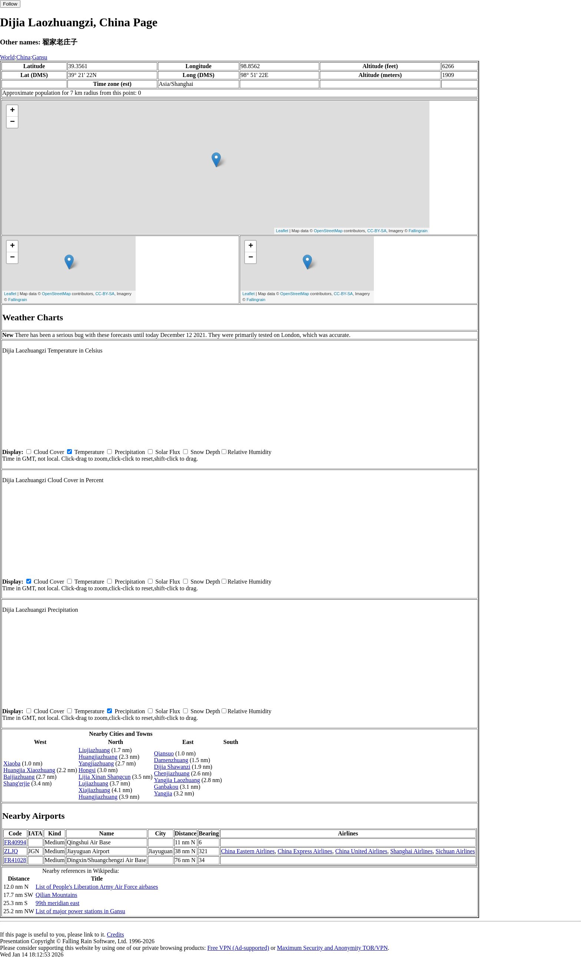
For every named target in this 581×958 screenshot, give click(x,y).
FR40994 (15, 842)
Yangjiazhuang (96, 763)
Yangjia (163, 793)
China (23, 57)
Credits (115, 934)
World (7, 57)
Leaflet (282, 230)
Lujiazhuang (93, 783)
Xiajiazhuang (94, 790)
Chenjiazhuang (172, 773)
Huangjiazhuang (98, 757)
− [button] (12, 122)
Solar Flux (167, 452)
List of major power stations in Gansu (80, 911)
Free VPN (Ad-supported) (238, 948)
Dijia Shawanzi (172, 767)
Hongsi (87, 770)
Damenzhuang (171, 760)
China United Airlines (361, 851)
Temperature (89, 452)
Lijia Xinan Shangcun (104, 777)
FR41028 (15, 860)
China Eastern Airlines (248, 851)
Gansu (39, 57)
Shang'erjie (16, 783)
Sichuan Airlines (455, 851)
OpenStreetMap (328, 230)
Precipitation (129, 452)
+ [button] (12, 110)
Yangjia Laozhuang (177, 780)
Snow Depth (205, 452)
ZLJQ (11, 851)
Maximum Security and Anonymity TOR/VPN (332, 948)
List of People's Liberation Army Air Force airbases (97, 887)
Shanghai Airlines (411, 851)
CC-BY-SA (376, 230)
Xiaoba (11, 763)
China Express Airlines (305, 851)
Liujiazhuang (94, 750)
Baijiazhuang (18, 777)
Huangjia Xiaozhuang (29, 770)
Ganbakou (166, 787)
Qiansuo (164, 753)
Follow (10, 4)
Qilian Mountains (56, 895)
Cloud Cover (49, 452)
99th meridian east (57, 903)
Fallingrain (418, 230)
